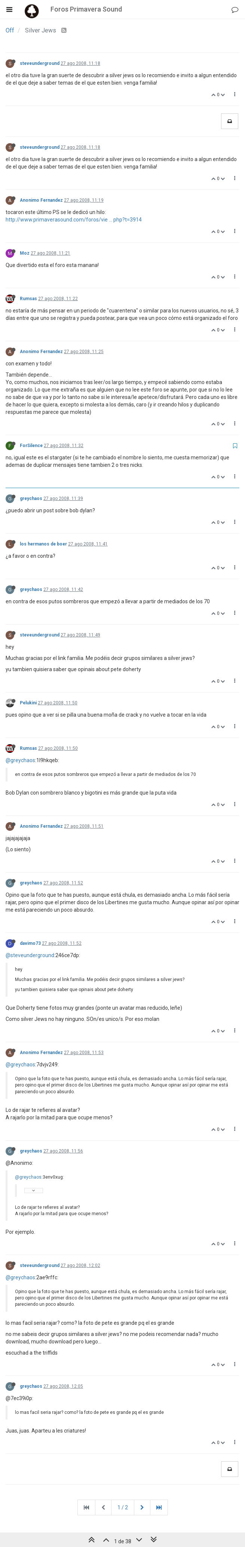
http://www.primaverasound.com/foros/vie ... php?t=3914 (74, 220)
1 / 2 (122, 1507)
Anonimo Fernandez (41, 200)
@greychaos (20, 760)
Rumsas (28, 298)
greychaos (31, 498)
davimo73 (30, 943)
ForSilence (31, 445)
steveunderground (39, 63)
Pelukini (28, 702)
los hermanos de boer (43, 544)
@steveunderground (30, 955)
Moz (25, 253)
